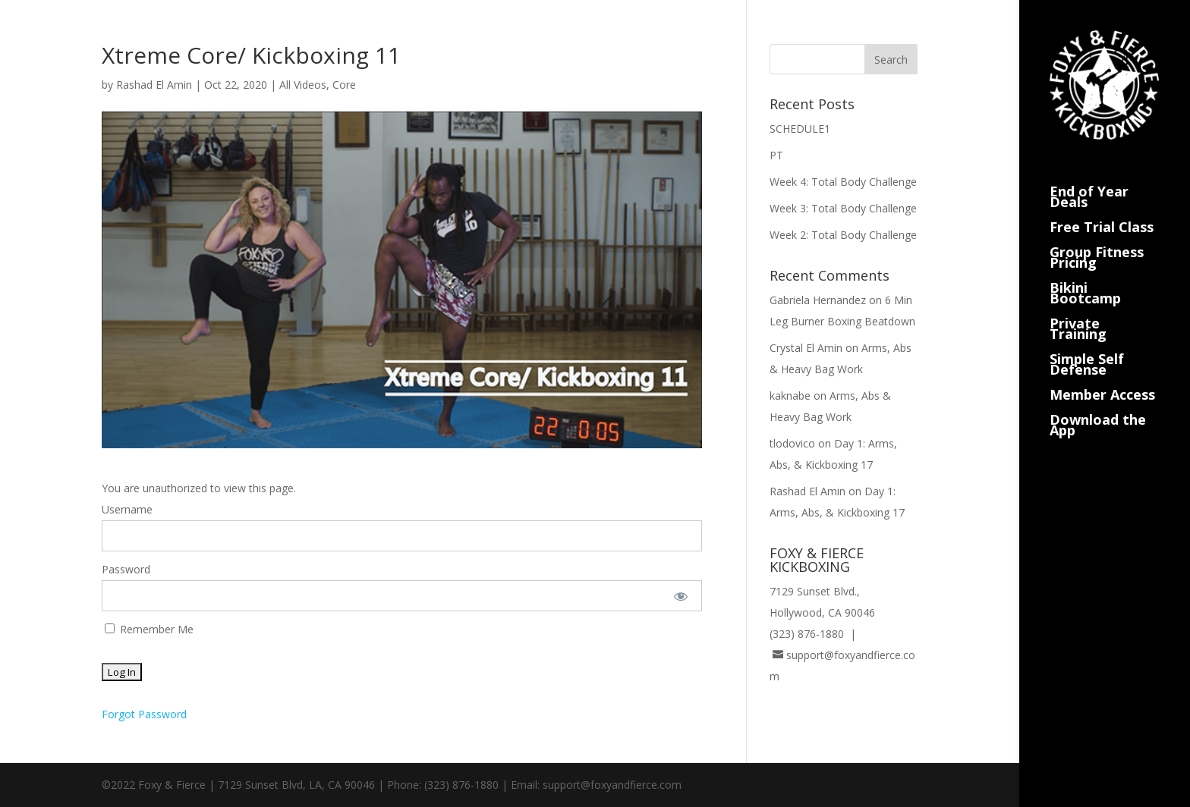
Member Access (1102, 375)
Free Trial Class (1102, 207)
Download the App (1098, 405)
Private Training (1078, 309)
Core (344, 84)
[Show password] (680, 595)
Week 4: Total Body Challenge (843, 181)
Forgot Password (144, 714)
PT (776, 155)
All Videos (302, 84)
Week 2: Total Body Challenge (843, 235)
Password (126, 569)
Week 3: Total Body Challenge (843, 208)
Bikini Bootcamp (1085, 273)
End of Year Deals (1089, 177)
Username (127, 509)
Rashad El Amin (154, 84)
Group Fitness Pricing (1097, 237)
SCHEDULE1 (800, 128)
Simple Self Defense (1087, 344)
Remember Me (149, 629)
